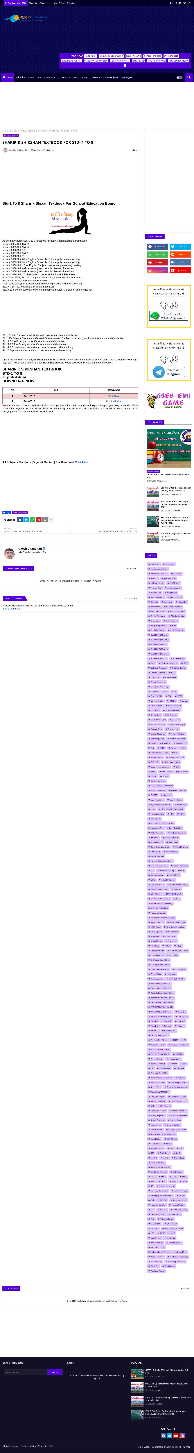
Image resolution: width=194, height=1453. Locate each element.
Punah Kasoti (164, 1068)
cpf (175, 691)
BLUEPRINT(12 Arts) (159, 649)
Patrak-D (154, 1026)
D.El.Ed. (172, 701)
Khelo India (155, 851)
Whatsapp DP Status (176, 1261)
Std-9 (184, 1181)
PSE (184, 1063)
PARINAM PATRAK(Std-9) (161, 1012)
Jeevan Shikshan (171, 837)
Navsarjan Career (158, 913)
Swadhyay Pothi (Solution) (161, 1195)
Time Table (176, 1214)
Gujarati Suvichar (178, 790)
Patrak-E (167, 1026)
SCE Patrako (165, 1106)
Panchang (171, 974)
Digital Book (156, 715)
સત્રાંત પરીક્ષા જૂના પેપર (71, 60)
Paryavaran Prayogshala (161, 1016)
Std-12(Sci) (177, 1172)
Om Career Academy (160, 969)
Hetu (153, 809)
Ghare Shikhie (157, 757)
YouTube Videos (157, 1271)
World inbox (170, 1266)
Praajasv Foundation (179, 1044)
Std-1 (178, 1153)
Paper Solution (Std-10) (160, 983)
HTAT (182, 814)
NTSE (179, 946)
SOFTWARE (155, 1143)
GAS (176, 752)
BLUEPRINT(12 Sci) (159, 658)
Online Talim (156, 974)
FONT (162, 748)
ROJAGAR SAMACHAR (160, 1092)
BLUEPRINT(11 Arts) (159, 635)
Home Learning (157, 814)
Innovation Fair (157, 828)
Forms (173, 748)
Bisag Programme (158, 625)
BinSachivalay (172, 621)
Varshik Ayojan (175, 1242)
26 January (169, 564)
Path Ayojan (183, 1016)
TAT (152, 1200)
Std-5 (184, 1176)
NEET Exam (155, 927)
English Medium (178, 734)
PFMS (175, 1040)
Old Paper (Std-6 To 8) (160, 964)
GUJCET (154, 795)
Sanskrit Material (158, 1101)
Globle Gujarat (110, 77)
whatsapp (160, 254)
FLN (152, 748)
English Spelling (157, 738)
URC (173, 1233)
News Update (156, 931)
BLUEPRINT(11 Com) (159, 639)
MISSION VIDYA (157, 884)
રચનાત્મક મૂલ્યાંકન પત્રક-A (111, 56)
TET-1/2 (163, 1209)
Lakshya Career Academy (161, 861)
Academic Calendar (159, 573)
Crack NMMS (156, 696)
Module (177, 889)
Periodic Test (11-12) (159, 1035)
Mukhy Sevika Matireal (160, 898)
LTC (152, 870)
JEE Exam (154, 837)
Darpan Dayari (174, 705)
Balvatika (182, 602)
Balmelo (154, 602)
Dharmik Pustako (172, 710)
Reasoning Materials (179, 1082)
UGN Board (172, 1223)
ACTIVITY (177, 573)
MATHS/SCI (174, 875)
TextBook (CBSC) (180, 1209)
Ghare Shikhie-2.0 (176, 757)
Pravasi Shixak (157, 1059)
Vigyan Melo (181, 1252)
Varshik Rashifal (157, 1247)
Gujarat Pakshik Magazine (162, 785)
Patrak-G (154, 1030)
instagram (159, 270)
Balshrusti (168, 602)
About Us (33, 3)
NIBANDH (155, 936)
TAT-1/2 (163, 1200)
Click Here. (82, 462)
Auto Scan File (176, 597)
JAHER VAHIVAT (157, 833)
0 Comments (131, 598)
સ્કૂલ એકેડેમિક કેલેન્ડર (119, 60)
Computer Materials (159, 691)
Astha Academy (157, 597)
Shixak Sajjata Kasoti (177, 1129)
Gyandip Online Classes (161, 804)
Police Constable (158, 1044)
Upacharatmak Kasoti (173, 1228)
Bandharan (155, 606)
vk (182, 262)
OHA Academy (157, 955)
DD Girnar (155, 710)
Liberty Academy (180, 865)
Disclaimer (71, 3)
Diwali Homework (158, 719)
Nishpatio (172, 941)
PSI (152, 1068)
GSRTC (153, 776)
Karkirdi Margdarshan (160, 847)
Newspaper (173, 931)
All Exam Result (157, 583)
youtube (182, 270)
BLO (174, 625)
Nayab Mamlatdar (177, 922)
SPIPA (168, 1143)
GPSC (76, 77)
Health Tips (181, 804)
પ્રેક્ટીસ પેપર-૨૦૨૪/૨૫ (179, 60)
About (147, 1446)
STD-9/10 (48, 77)
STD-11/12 (63, 77)
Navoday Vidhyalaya (159, 908)
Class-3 (94, 77)
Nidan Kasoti (170, 936)
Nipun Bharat (156, 941)
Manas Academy (167, 870)
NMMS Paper (138, 60)
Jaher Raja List (175, 828)
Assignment (172, 592)
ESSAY (153, 743)
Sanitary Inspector (178, 1096)
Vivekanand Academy (179, 1256)
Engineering (173, 729)
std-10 (165, 1158)
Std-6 (153, 1181)
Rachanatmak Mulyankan (161, 1077)
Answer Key (156, 592)
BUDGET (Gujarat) (158, 668)
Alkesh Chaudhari (30, 548)
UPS (152, 1233)
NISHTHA (155, 946)
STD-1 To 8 (33, 77)
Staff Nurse (165, 1153)
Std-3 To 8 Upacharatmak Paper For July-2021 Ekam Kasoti (176, 489)
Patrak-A (154, 1021)
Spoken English (157, 1148)
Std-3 (163, 1176)
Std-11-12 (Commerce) (160, 1167)
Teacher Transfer (158, 1205)
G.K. (184, 748)
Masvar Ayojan (157, 875)
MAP (182, 870)
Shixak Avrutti (156, 1129)
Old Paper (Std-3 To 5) (160, 960)
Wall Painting (156, 1261)
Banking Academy (173, 606)
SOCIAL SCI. (172, 1139)
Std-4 (174, 1176)
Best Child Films (157, 611)
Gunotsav (167, 795)
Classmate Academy (159, 686)
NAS (178, 898)
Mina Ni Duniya (168, 880)
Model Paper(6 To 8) (159, 889)
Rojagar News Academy (177, 1087)
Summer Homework (159, 1191)
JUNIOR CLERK (157, 842)
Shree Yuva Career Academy (163, 1134)
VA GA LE (171, 1238)
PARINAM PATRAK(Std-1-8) (162, 1002)
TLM (152, 1219)
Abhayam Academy (159, 569)
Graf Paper (183, 771)
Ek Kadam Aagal (178, 724)
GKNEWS (154, 762)
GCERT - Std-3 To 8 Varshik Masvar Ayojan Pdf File (168, 476)
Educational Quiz (158, 724)
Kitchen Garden (157, 856)
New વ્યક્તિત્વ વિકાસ (157, 60)
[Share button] (51, 519)
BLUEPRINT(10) (176, 630)
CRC (169, 696)
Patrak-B (167, 1021)
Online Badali (180, 969)
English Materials (158, 734)
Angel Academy (174, 588)
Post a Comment (11, 608)
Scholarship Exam (158, 1110)
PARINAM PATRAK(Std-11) (162, 1007)
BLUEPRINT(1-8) (157, 630)
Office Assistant (157, 950)
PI (185, 1040)
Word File (155, 1266)
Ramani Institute (157, 1082)
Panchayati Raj (157, 979)
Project (174, 1063)
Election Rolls (156, 729)
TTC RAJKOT (156, 1223)
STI (152, 1186)
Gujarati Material (158, 790)
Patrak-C (181, 1021)
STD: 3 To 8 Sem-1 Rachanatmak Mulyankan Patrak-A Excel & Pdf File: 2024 (176, 520)
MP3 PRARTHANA (173, 894)
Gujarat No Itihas (158, 781)
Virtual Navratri (157, 1256)
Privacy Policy (58, 3)
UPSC (85, 77)
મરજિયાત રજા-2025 (152, 56)
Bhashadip (155, 621)
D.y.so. (185, 701)
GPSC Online (167, 771)
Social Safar (156, 1139)
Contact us (45, 3)
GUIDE (165, 776)
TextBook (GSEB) (18, 131)
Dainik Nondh (156, 705)
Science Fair (156, 1125)
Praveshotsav (174, 1059)
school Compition (179, 1110)
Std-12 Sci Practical (159, 1172)
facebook (159, 246)
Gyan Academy (157, 800)
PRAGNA (179, 1054)
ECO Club (176, 719)
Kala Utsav (173, 842)
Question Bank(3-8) (159, 1073)
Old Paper (173, 955)
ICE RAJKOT (155, 818)
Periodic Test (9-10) (159, 1040)
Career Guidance (158, 672)
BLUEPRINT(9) (179, 658)
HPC (172, 814)
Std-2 (153, 1176)
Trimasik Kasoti (166, 1219)
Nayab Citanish (157, 922)
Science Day (175, 1120)
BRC (185, 663)
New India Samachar (175, 927)
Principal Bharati (158, 1063)
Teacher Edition (179, 1200)
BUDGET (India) (179, 668)
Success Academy (167, 1186)
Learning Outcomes (159, 865)
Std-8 (174, 1181)
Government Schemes (160, 767)
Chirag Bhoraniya (158, 682)
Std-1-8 (154, 1158)
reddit (182, 254)
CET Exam (155, 677)
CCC (173, 672)
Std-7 (163, 1181)
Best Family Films (177, 611)
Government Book (172, 762)
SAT (152, 1106)
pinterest (159, 262)
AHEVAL (154, 578)
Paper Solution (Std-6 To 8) (162, 997)
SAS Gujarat (127, 77)
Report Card (156, 1087)
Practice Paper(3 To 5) (160, 1049)
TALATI (182, 1195)
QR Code (180, 1068)
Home (10, 77)
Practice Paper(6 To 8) (160, 1054)
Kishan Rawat (171, 851)
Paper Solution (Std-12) (160, 988)
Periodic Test (169, 1030)
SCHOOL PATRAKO (179, 1115)
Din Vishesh (172, 715)
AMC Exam (174, 583)
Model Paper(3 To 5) (178, 884)
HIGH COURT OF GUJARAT (172, 809)
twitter (182, 246)
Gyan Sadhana (176, 800)
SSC (181, 1148)
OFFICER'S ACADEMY (179, 950)
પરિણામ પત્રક (91, 56)
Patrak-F (181, 1026)
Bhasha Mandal (177, 616)
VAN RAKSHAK (157, 1242)
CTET (180, 696)
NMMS (168, 946)
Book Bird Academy (169, 663)
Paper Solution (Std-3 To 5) (162, 993)
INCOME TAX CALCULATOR (162, 823)
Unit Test (154, 1228)
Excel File (166, 743)
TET (152, 1209)
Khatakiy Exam (181, 847)
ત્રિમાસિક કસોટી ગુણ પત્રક (95, 60)
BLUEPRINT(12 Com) (159, 653)
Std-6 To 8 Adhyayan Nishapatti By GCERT (175, 535)
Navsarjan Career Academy (162, 917)
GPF (177, 767)
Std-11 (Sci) (179, 1158)
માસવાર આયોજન (133, 56)
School (19, 77)
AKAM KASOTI (170, 578)
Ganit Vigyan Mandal (159, 752)
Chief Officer (170, 677)
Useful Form (156, 1238)
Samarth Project (157, 1096)
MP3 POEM (155, 894)
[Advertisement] (125, 30)
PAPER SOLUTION (176, 979)
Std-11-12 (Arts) (157, 1162)
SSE (152, 1153)
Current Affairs (157, 701)
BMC (153, 663)
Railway (181, 1077)
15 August (155, 564)
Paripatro (182, 1012)
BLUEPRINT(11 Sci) (159, 644)
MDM (153, 880)
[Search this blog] (25, 1372)
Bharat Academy (158, 616)
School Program (157, 1120)
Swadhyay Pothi (180, 1191)
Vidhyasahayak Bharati (160, 1252)
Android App (156, 588)
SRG (171, 1148)
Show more (131, 568)
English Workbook (177, 738)
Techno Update (178, 1205)
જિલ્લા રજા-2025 (171, 56)
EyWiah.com (181, 743)
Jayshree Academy (178, 833)
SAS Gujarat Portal (179, 1101)
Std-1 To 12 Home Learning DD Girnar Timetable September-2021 (175, 504)
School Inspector (158, 1115)
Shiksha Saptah (173, 1125)
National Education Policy (161, 903)
